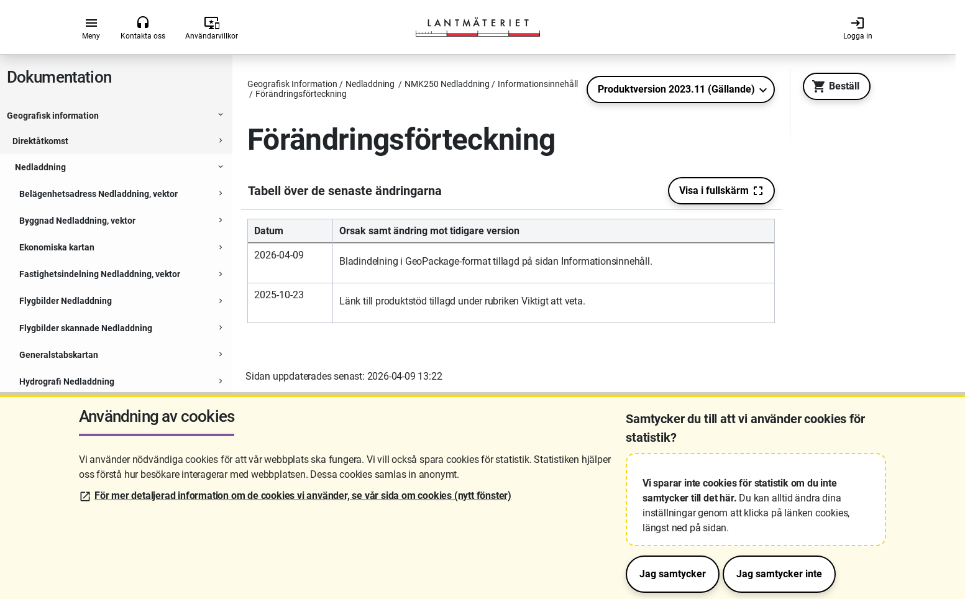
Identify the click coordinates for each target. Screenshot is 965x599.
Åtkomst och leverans (74, 291)
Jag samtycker (672, 574)
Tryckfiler (67, 175)
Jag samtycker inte (779, 574)
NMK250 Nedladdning (62, 119)
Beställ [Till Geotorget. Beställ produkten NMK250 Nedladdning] (832, 86)
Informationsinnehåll (72, 146)
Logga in (857, 28)
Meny (91, 28)
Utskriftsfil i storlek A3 (92, 233)
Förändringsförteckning (95, 262)
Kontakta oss (143, 28)
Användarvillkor (211, 28)
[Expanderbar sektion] (220, 119)
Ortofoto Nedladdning (62, 373)
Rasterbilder (73, 204)
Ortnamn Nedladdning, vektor (77, 347)
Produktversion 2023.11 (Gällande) (676, 89)
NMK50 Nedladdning (60, 320)
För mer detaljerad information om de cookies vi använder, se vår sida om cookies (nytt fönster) (302, 495)
